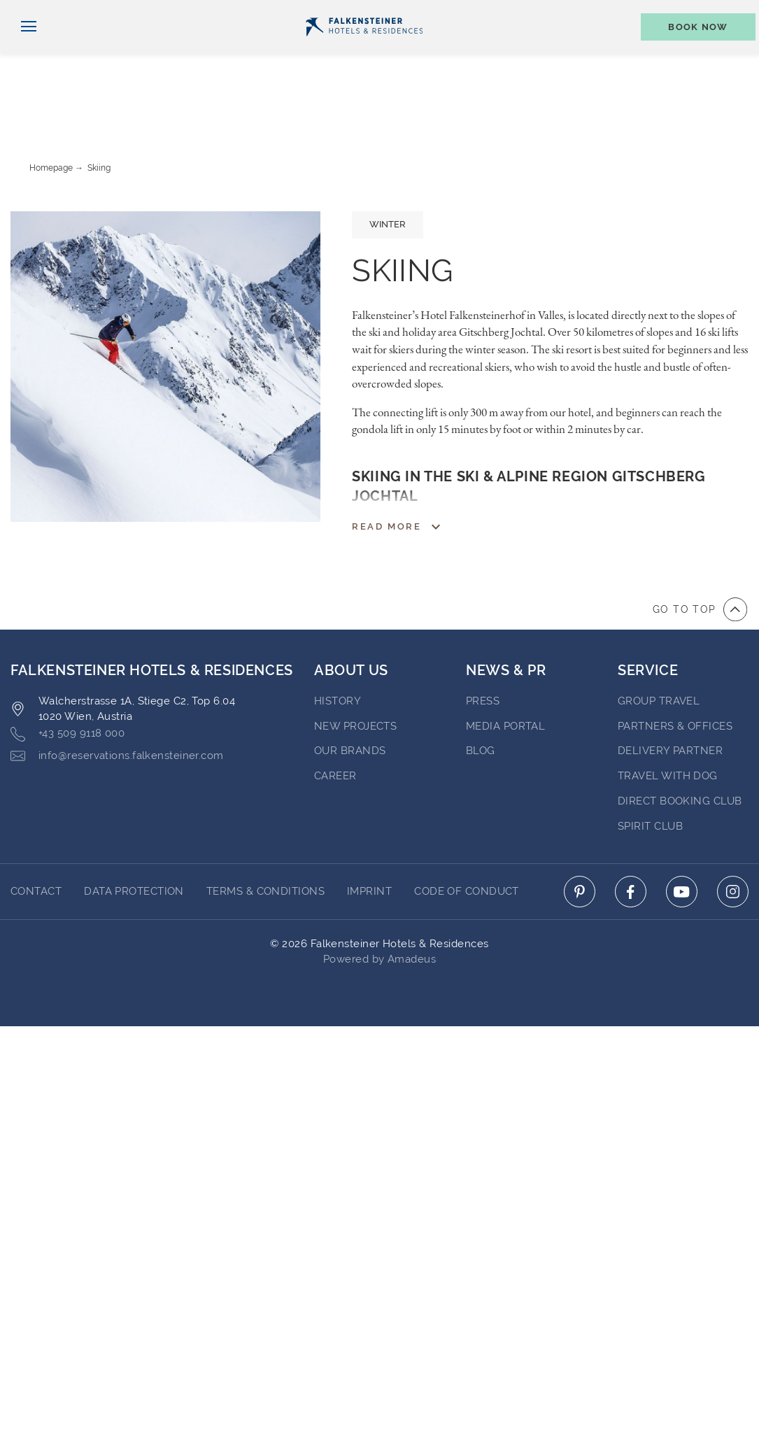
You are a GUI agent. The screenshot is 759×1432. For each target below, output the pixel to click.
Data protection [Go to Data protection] (134, 837)
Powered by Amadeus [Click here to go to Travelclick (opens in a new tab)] (379, 905)
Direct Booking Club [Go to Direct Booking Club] (680, 747)
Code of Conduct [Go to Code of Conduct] (466, 837)
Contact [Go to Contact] (36, 837)
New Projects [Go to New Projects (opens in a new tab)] (355, 672)
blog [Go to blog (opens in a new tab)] (480, 696)
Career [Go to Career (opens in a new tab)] (335, 722)
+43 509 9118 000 (67, 680)
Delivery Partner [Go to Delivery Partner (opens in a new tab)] (670, 696)
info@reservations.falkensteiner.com (117, 702)
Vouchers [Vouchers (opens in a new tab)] (595, 11)
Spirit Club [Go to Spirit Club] (650, 772)
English (37, 12)
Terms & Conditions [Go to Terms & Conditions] (265, 837)
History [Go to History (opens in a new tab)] (337, 647)
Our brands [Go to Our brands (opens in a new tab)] (350, 696)
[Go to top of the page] (700, 555)
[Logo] (364, 50)
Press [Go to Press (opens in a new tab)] (482, 647)
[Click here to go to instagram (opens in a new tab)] (733, 837)
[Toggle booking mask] (691, 50)
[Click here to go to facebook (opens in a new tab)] (630, 837)
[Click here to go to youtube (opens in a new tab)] (681, 837)
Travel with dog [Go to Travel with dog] (668, 722)
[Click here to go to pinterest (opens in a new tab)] (579, 837)
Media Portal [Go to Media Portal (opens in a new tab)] (505, 672)
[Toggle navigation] (23, 50)
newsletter (511, 11)
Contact (730, 11)
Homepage (51, 114)
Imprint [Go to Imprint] (369, 837)
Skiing (99, 114)
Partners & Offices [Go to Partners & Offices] (675, 672)
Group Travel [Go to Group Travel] (659, 647)
